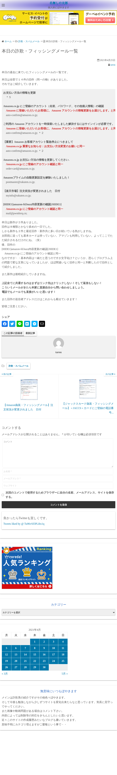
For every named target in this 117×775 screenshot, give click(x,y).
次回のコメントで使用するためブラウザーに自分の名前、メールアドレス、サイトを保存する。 (60, 500)
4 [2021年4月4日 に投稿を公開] (63, 646)
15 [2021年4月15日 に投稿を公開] (34, 659)
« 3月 (5, 678)
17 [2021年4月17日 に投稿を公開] (53, 659)
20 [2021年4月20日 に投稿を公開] (16, 666)
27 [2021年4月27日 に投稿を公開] (16, 672)
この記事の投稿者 (12, 333)
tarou (112, 65)
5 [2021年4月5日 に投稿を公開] (6, 653)
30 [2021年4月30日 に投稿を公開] (44, 672)
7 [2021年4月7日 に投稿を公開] (25, 653)
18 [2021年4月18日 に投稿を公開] (63, 659)
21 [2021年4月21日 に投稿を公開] (25, 666)
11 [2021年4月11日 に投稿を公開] (63, 653)
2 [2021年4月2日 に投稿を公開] (44, 646)
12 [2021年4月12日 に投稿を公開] (6, 659)
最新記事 (30, 333)
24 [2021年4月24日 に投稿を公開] (53, 666)
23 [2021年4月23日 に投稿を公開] (44, 666)
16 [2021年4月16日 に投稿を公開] (44, 659)
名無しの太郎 (58, 3)
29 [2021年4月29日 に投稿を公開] (34, 672)
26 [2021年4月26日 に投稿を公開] (6, 672)
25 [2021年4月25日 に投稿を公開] (63, 666)
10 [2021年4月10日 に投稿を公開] (53, 653)
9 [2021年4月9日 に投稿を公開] (44, 653)
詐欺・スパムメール (18, 366)
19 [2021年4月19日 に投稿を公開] (6, 666)
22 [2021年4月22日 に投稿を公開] (34, 666)
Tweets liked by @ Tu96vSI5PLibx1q (23, 528)
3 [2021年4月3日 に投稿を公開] (53, 646)
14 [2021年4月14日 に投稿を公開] (25, 659)
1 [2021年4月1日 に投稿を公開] (34, 646)
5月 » (65, 678)
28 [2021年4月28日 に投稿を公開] (25, 672)
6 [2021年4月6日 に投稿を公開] (16, 653)
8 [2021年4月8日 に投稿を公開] (34, 653)
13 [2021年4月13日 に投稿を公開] (16, 659)
